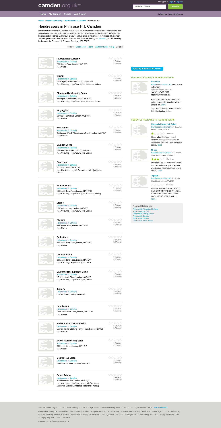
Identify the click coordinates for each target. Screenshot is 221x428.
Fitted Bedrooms (172, 411)
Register (179, 2)
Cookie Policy (85, 407)
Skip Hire (51, 417)
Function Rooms (45, 414)
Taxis (58, 417)
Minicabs (120, 414)
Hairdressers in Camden (161, 84)
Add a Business (161, 407)
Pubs (162, 414)
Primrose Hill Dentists (141, 216)
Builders (86, 411)
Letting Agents (108, 414)
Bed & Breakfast (62, 411)
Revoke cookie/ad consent (103, 407)
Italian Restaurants (79, 414)
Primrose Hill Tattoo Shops (143, 221)
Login (171, 2)
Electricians (146, 411)
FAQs (150, 407)
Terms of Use (120, 407)
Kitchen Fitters (95, 414)
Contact (62, 407)
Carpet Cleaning (98, 411)
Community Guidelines (137, 407)
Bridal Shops (75, 411)
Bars (51, 411)
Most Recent (81, 47)
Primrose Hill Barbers (141, 211)
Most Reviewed (101, 47)
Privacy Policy (72, 407)
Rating (90, 47)
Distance (119, 47)
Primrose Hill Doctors (141, 218)
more (163, 105)
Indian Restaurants (62, 414)
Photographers (131, 414)
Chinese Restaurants (130, 411)
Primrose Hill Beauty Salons (143, 214)
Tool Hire (66, 417)
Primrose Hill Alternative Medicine (145, 209)
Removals (170, 414)
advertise (102, 39)
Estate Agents (158, 411)
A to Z (111, 47)
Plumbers (154, 414)
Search (175, 6)
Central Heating (113, 411)
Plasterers (144, 414)
